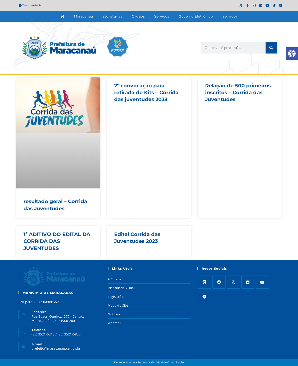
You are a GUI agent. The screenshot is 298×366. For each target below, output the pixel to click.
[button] (292, 53)
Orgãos (138, 16)
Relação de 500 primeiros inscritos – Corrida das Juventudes (238, 93)
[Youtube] (262, 282)
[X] (204, 282)
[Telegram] (204, 296)
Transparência (30, 5)
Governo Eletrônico (196, 16)
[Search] (271, 48)
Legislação (116, 297)
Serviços (161, 16)
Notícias (114, 314)
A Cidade (114, 279)
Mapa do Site (118, 305)
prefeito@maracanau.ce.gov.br (56, 348)
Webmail (114, 323)
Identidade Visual (121, 288)
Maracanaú (83, 16)
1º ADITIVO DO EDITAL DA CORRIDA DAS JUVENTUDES (56, 241)
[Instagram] (233, 282)
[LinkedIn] (247, 282)
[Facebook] (219, 282)
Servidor (229, 16)
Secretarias (112, 16)
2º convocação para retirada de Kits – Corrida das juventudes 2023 (146, 93)
